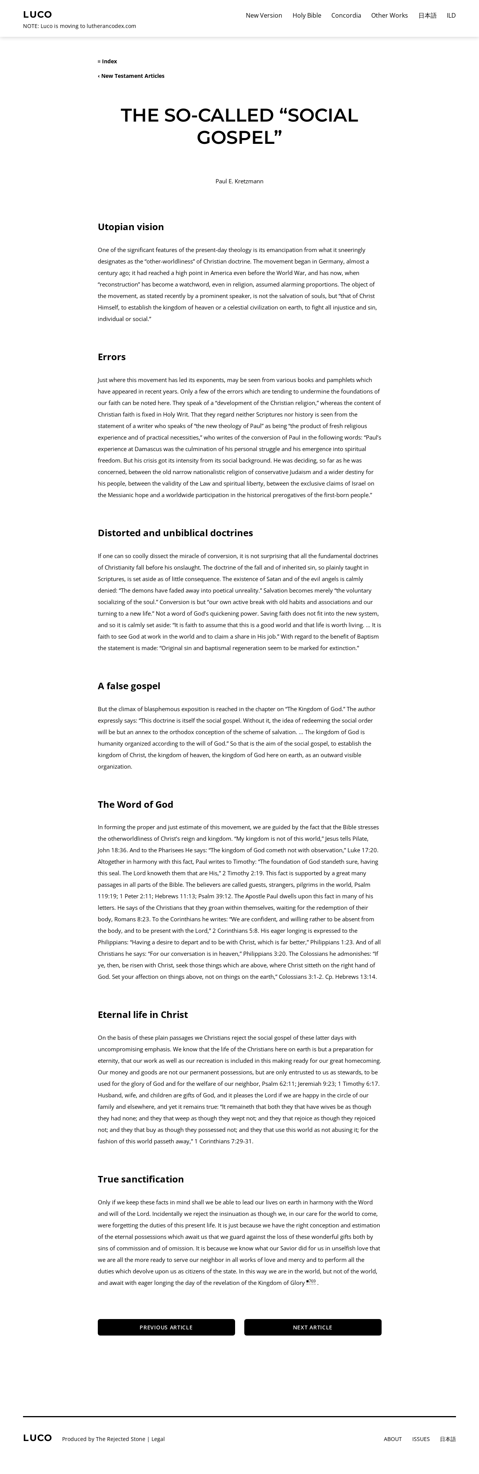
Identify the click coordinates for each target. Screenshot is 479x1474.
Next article (313, 1327)
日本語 (427, 15)
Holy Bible (307, 15)
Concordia (346, 15)
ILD (451, 15)
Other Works (389, 15)
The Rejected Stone (120, 1439)
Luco (38, 14)
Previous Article (166, 1327)
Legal (158, 1439)
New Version (264, 15)
